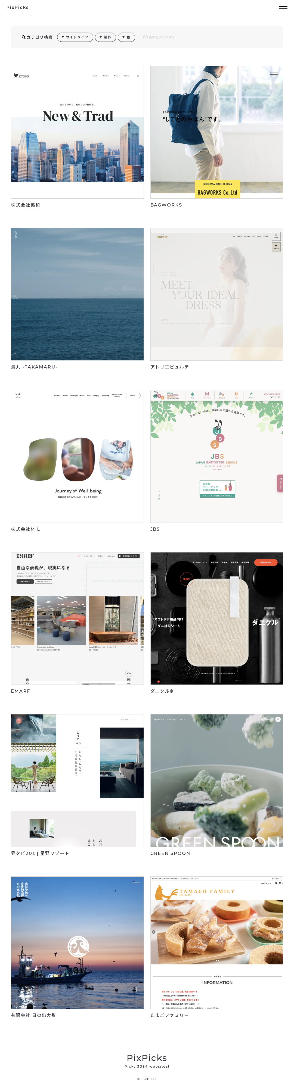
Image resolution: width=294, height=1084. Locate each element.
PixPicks (18, 7)
